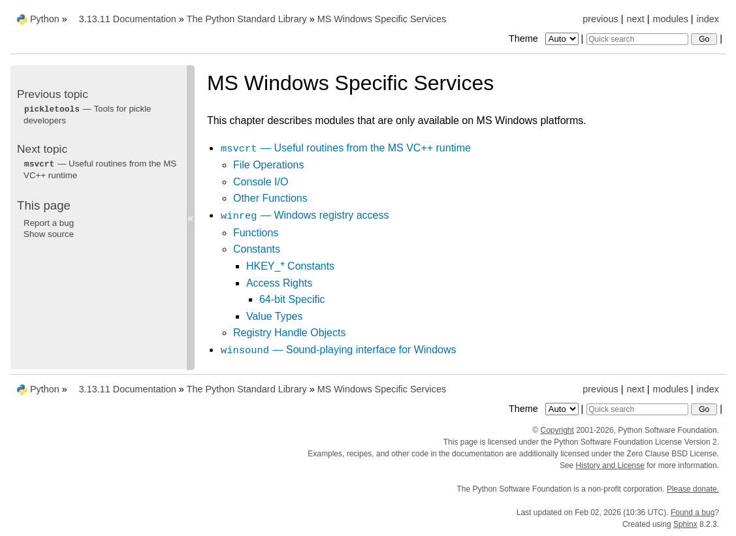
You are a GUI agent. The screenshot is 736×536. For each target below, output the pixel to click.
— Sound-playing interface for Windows (338, 349)
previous (600, 19)
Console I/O (260, 181)
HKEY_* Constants (290, 266)
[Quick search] (637, 39)
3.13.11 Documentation (127, 19)
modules (670, 19)
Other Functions (270, 198)
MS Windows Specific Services (382, 19)
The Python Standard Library (247, 19)
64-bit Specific (292, 299)
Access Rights (279, 283)
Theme (545, 38)
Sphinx (685, 524)
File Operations (268, 164)
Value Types (274, 316)
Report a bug (49, 223)
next (635, 19)
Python (44, 19)
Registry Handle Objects (289, 332)
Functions (255, 232)
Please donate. (693, 489)
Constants (256, 249)
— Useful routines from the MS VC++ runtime (345, 147)
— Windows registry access (304, 215)
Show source (49, 234)
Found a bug (692, 512)
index (708, 19)
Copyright (556, 430)
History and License (610, 465)
